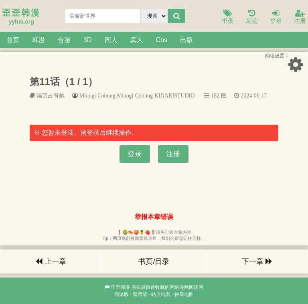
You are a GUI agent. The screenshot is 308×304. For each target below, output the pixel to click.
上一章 (51, 261)
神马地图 (184, 294)
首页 (12, 39)
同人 (111, 39)
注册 (300, 17)
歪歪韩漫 (120, 287)
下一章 (257, 261)
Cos (162, 39)
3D (87, 39)
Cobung (106, 95)
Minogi (87, 95)
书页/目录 (153, 261)
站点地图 (160, 294)
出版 (186, 39)
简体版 (121, 294)
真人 (136, 39)
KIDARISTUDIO (174, 95)
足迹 (252, 17)
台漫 (64, 39)
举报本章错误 (154, 216)
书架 (228, 17)
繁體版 (140, 294)
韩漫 (38, 39)
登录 (276, 17)
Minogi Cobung (135, 95)
